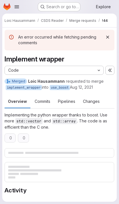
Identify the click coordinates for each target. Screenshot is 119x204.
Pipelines (66, 101)
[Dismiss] (107, 37)
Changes (91, 101)
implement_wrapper (24, 87)
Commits (42, 101)
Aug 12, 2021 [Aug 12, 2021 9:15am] (81, 87)
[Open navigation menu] (16, 6)
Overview (17, 101)
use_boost (60, 87)
